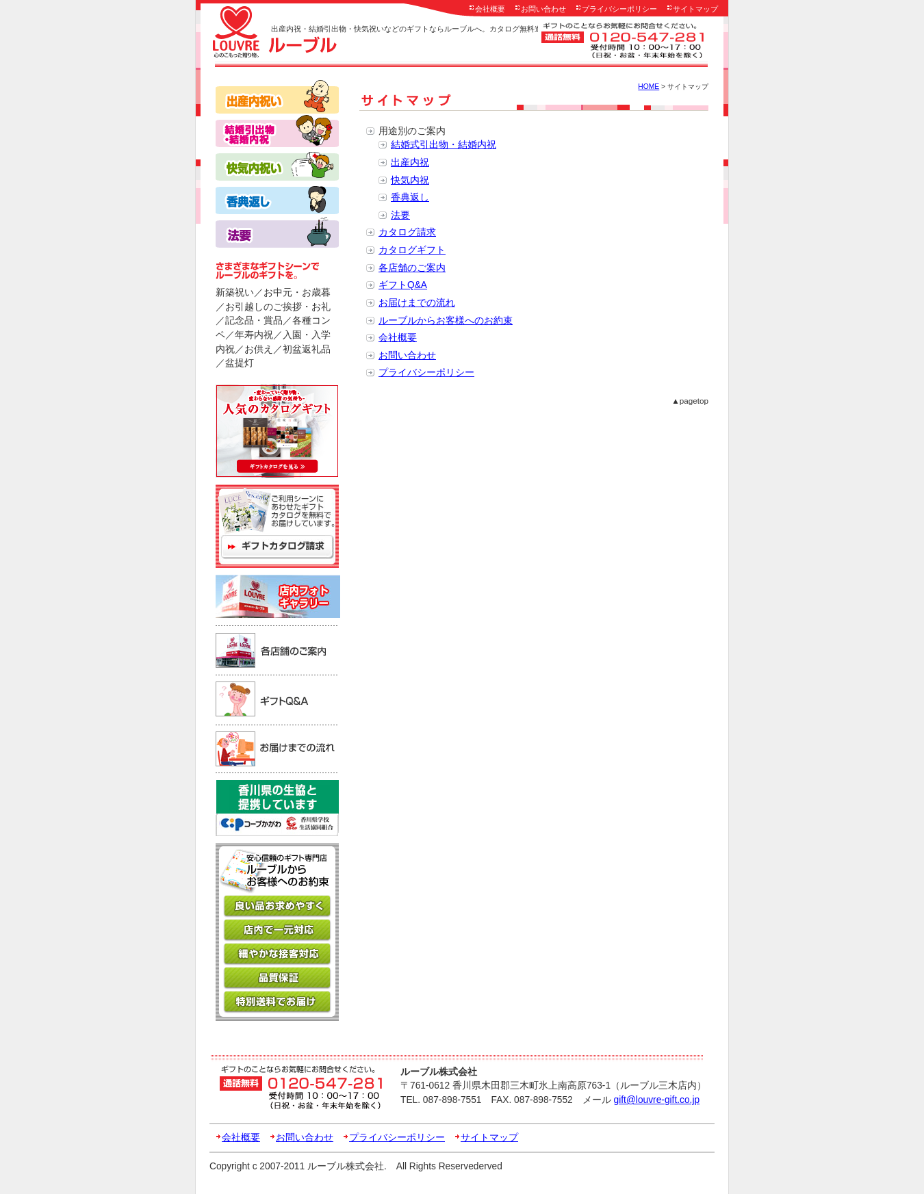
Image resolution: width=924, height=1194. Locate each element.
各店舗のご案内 (412, 268)
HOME (648, 86)
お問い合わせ (543, 9)
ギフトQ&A (402, 285)
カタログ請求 (407, 232)
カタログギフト (412, 250)
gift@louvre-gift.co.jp (657, 1100)
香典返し (410, 197)
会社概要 (490, 9)
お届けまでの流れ (416, 303)
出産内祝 (410, 162)
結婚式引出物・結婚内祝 (443, 145)
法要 (400, 215)
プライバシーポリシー (619, 9)
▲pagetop (689, 400)
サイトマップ (695, 9)
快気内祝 (410, 180)
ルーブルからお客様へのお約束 (445, 320)
